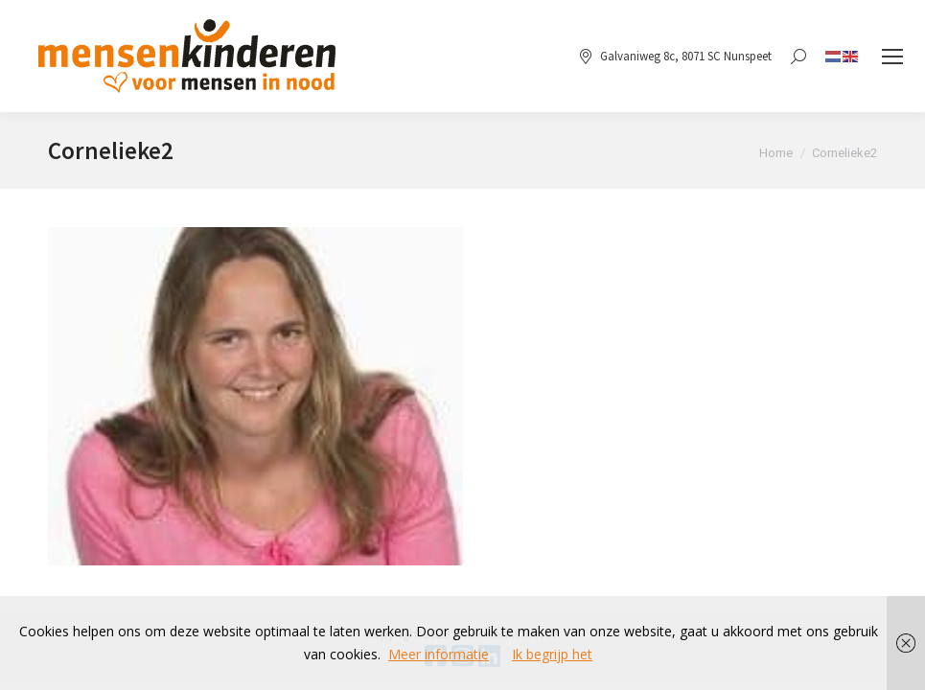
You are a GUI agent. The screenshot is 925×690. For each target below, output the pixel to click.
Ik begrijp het (552, 654)
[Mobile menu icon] (892, 56)
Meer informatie (438, 654)
